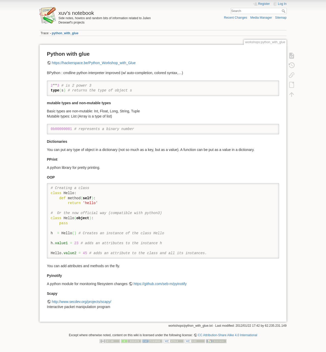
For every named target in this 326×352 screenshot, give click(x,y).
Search (284, 11)
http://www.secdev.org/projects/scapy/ (81, 302)
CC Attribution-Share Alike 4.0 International (227, 335)
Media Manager (261, 17)
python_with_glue (65, 33)
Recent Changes (235, 17)
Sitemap (281, 17)
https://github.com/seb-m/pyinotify (160, 284)
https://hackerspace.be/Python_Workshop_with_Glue (94, 63)
